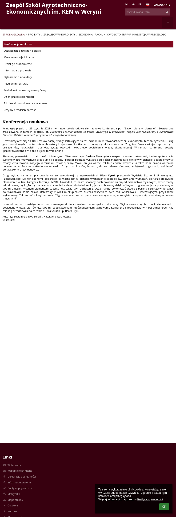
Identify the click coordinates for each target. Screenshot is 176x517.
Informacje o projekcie (17, 70)
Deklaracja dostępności (22, 476)
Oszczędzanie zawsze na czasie (22, 50)
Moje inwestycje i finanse (19, 57)
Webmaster (14, 465)
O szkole (13, 505)
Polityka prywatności (20, 488)
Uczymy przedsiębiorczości (20, 110)
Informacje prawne (19, 482)
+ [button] (126, 4)
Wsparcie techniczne (20, 470)
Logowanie (161, 4)
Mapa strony (15, 499)
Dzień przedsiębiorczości (19, 96)
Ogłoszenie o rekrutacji (18, 77)
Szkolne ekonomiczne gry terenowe (25, 103)
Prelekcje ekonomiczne (18, 64)
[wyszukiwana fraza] (147, 12)
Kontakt (12, 511)
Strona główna (14, 34)
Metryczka (14, 494)
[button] (147, 5)
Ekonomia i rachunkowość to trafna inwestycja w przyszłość (122, 34)
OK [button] (164, 506)
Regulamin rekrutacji (16, 83)
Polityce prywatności (150, 499)
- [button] (133, 4)
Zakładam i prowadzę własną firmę (25, 90)
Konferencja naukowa (18, 44)
